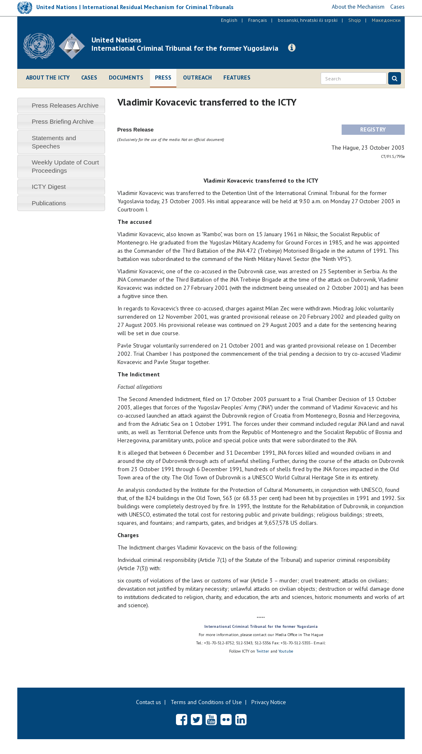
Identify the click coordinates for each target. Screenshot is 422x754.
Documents (126, 77)
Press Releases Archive (65, 105)
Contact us (148, 702)
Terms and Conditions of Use (206, 702)
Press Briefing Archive (63, 121)
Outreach (197, 77)
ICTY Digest (49, 186)
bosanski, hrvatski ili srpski (308, 20)
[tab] (61, 105)
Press (163, 77)
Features (237, 77)
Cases (89, 77)
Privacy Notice (268, 702)
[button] (291, 47)
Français (257, 20)
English (229, 20)
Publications (49, 203)
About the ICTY (48, 77)
